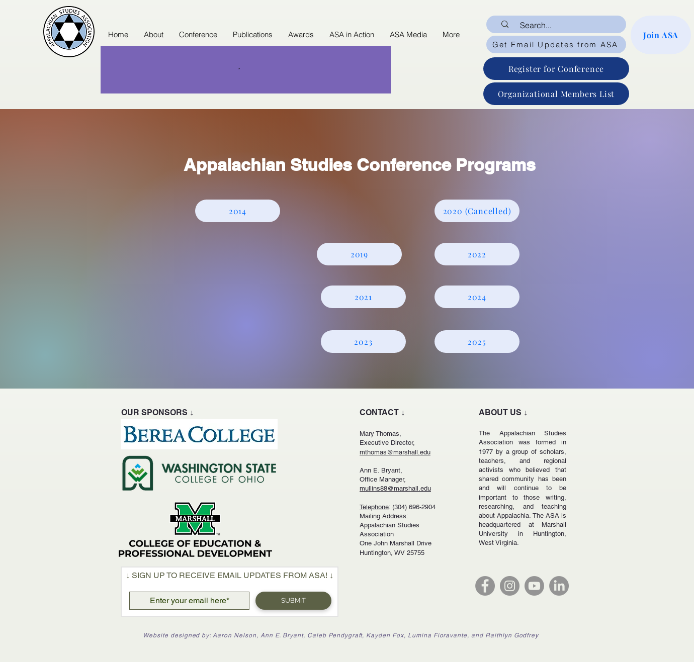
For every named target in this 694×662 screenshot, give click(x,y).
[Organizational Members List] (556, 93)
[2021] (363, 297)
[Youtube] (534, 586)
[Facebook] (485, 586)
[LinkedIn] (559, 586)
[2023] (363, 341)
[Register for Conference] (556, 68)
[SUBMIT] (293, 601)
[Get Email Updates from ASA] (556, 44)
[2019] (359, 254)
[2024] (477, 297)
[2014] (237, 211)
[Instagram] (509, 586)
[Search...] (562, 25)
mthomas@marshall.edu (395, 452)
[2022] (477, 254)
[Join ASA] (661, 35)
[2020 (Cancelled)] (477, 211)
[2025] (477, 341)
